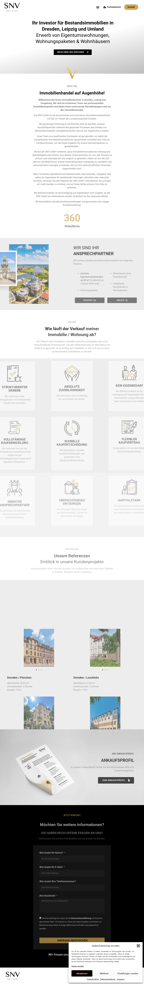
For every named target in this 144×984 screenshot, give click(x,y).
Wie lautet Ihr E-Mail (51, 867)
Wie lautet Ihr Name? (51, 852)
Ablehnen (104, 973)
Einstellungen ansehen (128, 973)
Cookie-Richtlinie (93, 979)
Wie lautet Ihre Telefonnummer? (57, 881)
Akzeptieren (81, 973)
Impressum (120, 979)
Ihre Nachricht (47, 895)
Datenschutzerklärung (107, 979)
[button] (138, 945)
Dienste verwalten (77, 966)
